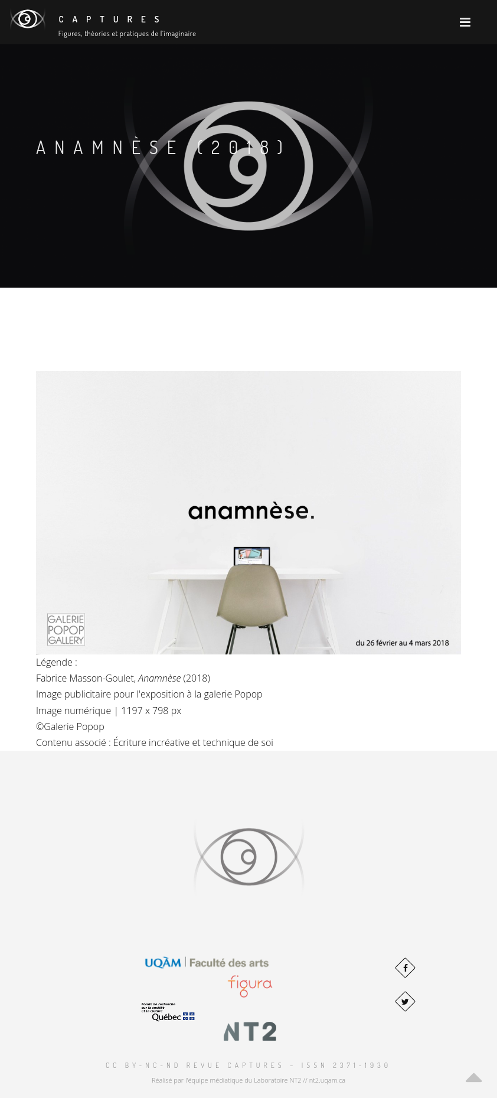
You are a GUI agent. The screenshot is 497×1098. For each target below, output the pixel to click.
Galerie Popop (74, 726)
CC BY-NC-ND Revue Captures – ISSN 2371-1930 (248, 1065)
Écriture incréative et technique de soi (193, 742)
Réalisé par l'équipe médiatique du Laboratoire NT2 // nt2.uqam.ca (248, 1080)
